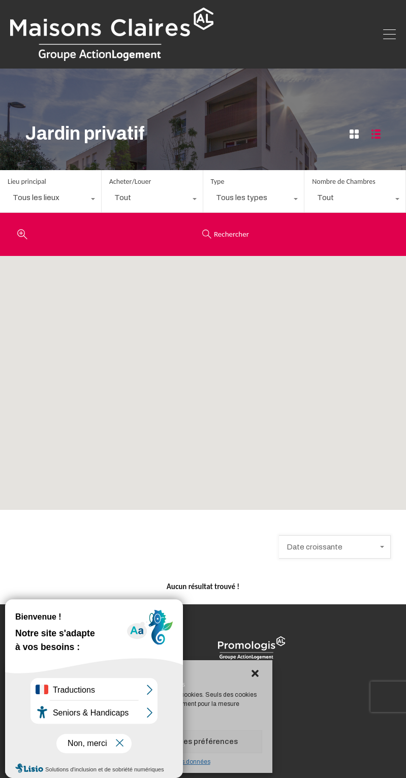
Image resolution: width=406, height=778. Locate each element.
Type (218, 181)
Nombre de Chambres (343, 181)
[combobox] (50, 200)
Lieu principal (27, 181)
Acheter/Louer (130, 181)
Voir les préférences (202, 741)
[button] (256, 674)
